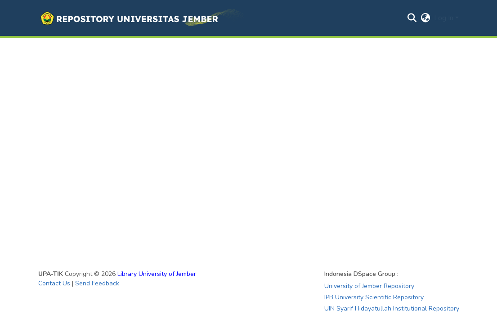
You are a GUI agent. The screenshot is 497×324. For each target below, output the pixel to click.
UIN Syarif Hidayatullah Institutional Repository (391, 308)
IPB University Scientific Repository (374, 297)
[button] (141, 18)
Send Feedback (97, 283)
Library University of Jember (156, 274)
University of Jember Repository (369, 286)
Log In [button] (444, 18)
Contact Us (54, 283)
